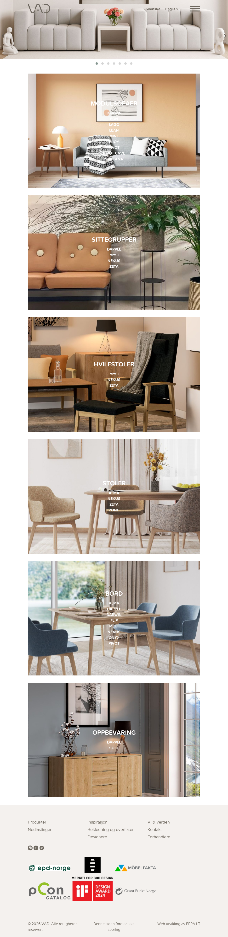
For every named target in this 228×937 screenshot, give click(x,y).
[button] (97, 63)
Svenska (153, 9)
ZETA (114, 266)
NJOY (114, 142)
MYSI (114, 255)
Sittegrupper (114, 239)
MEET (114, 626)
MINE (114, 136)
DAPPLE (114, 249)
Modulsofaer (114, 103)
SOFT (114, 748)
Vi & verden (159, 822)
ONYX (114, 637)
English (171, 9)
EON (114, 119)
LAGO (114, 124)
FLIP (114, 620)
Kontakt (155, 829)
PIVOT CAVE (114, 153)
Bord (114, 593)
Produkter (37, 822)
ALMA (114, 493)
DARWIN (114, 113)
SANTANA (114, 159)
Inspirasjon (98, 822)
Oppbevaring (114, 732)
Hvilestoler (114, 364)
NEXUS (114, 260)
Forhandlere (159, 837)
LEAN (114, 130)
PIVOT (114, 147)
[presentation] (3, 36)
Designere (97, 837)
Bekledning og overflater (111, 829)
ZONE (114, 510)
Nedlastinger (39, 829)
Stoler (114, 483)
